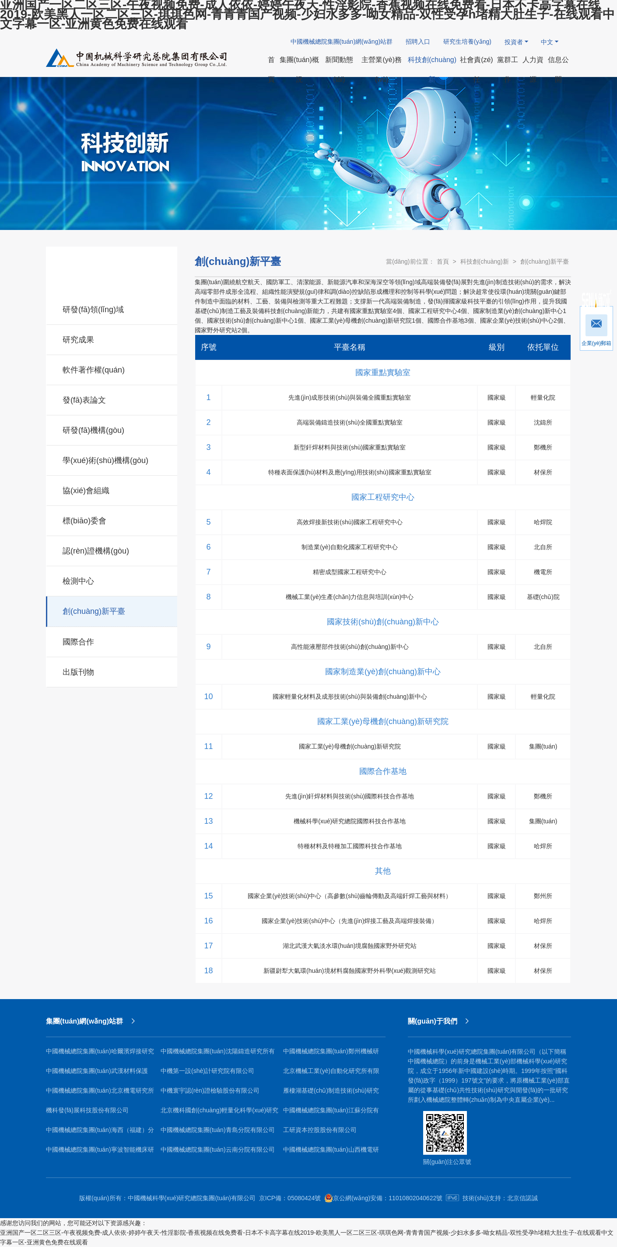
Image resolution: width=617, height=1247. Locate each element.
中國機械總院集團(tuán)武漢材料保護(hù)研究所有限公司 (97, 1074)
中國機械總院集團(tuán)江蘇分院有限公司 (331, 1113)
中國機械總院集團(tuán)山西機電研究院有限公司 (331, 1153)
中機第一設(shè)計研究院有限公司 (207, 1070)
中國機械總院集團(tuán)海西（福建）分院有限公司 (100, 1133)
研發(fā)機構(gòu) (112, 429)
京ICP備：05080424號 (290, 1198)
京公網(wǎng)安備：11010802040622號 (383, 1198)
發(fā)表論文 (112, 398)
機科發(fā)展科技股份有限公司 (87, 1110)
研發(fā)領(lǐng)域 (112, 308)
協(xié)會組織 (112, 489)
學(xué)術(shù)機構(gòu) (112, 459)
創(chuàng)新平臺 (112, 610)
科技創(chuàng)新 (484, 261)
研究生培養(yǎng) (467, 41)
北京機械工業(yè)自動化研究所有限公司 (331, 1074)
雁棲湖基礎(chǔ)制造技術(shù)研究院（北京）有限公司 (331, 1094)
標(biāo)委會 (112, 519)
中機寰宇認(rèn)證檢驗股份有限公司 (210, 1090)
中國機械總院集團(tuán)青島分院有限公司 (218, 1129)
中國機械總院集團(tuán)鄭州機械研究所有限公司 (331, 1054)
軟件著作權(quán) (112, 368)
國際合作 (112, 640)
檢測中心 (112, 579)
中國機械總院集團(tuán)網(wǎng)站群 (342, 41)
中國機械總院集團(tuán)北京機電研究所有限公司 (100, 1094)
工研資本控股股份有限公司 (320, 1129)
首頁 (443, 261)
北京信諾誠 (522, 1198)
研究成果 (112, 338)
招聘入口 (418, 41)
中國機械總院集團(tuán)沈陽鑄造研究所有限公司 (218, 1054)
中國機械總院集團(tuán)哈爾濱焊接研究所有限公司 (100, 1054)
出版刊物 (112, 670)
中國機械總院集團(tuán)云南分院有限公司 (218, 1149)
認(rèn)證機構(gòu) (112, 549)
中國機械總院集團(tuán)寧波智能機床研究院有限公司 (100, 1153)
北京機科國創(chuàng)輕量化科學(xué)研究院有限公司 (219, 1113)
